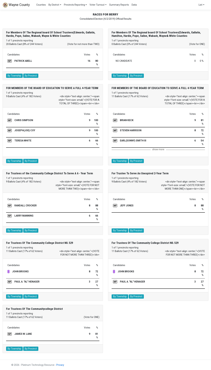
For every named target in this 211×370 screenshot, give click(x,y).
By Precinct (31, 75)
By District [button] (54, 4)
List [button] (200, 4)
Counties (41, 4)
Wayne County (16, 5)
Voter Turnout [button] (97, 4)
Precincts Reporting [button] (74, 4)
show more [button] (158, 149)
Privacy (60, 365)
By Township (14, 75)
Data (134, 4)
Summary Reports (119, 4)
